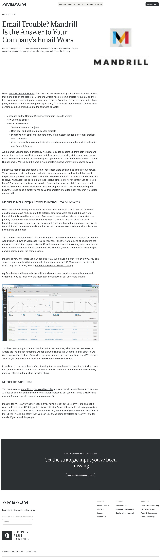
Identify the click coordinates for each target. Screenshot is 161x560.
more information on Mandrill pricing (54, 265)
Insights (90, 4)
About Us (98, 4)
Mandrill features (45, 237)
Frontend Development (125, 509)
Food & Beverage (148, 517)
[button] (62, 4)
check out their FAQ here (48, 410)
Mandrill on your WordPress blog (38, 389)
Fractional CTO (122, 506)
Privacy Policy (31, 552)
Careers (100, 513)
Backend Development (125, 513)
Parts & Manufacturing (150, 506)
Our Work (81, 4)
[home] (14, 4)
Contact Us (101, 517)
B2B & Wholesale (148, 509)
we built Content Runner (21, 93)
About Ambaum (103, 506)
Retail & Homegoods (149, 513)
